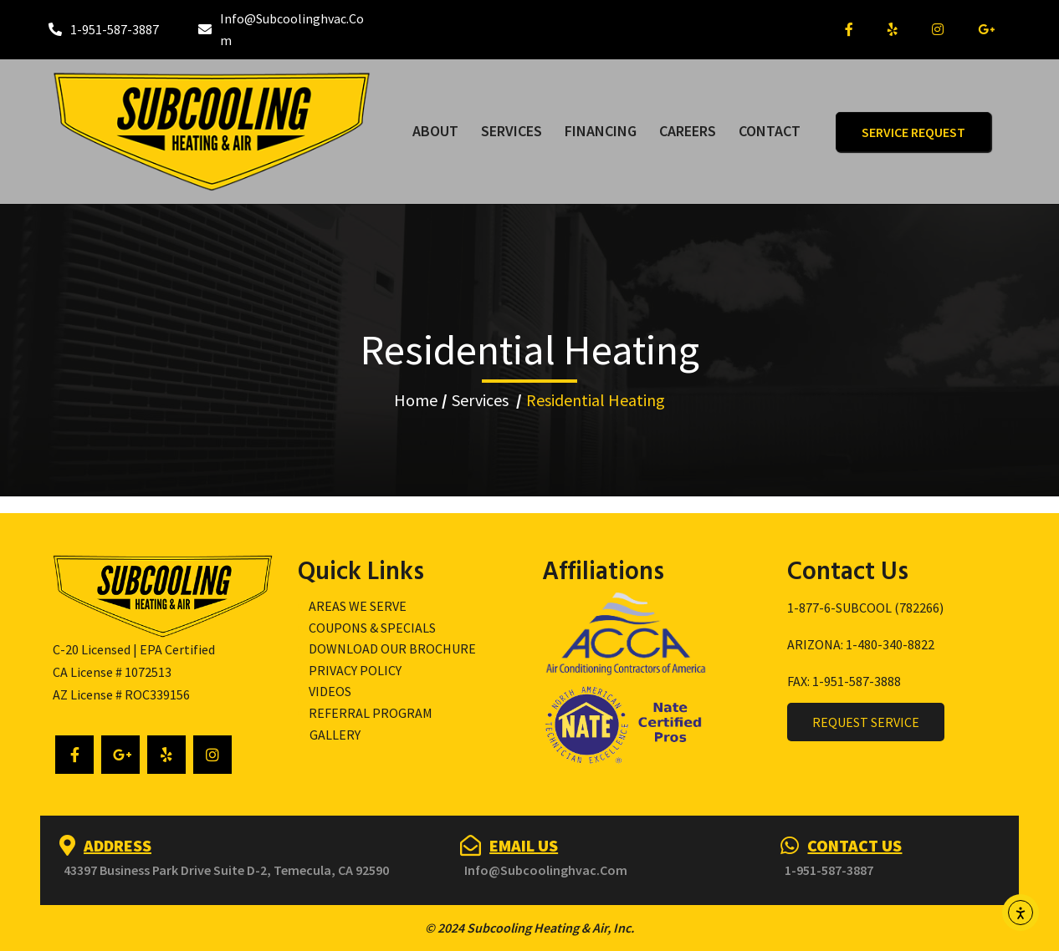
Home (415, 399)
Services (480, 399)
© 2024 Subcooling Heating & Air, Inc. (529, 927)
